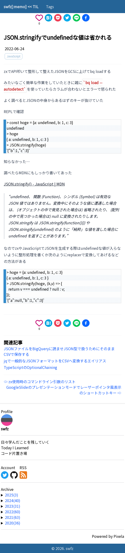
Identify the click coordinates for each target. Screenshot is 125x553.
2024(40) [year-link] (12, 500)
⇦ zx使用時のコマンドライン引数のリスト (40, 381)
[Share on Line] (76, 17)
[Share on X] (67, 17)
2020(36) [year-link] (12, 523)
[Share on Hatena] (48, 17)
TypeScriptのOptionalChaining (30, 367)
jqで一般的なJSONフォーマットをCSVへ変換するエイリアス (55, 361)
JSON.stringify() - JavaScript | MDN (34, 184)
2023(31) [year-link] (12, 506)
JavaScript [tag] (13, 56)
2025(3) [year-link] (11, 495)
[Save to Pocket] (58, 17)
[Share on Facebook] (86, 17)
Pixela (119, 536)
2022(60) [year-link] (12, 511)
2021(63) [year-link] (12, 517)
